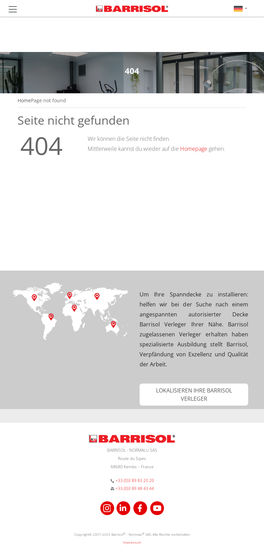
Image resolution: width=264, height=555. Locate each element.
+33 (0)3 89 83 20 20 (135, 480)
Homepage (193, 149)
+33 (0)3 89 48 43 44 (135, 488)
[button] (240, 8)
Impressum (132, 542)
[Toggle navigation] (12, 9)
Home (24, 100)
